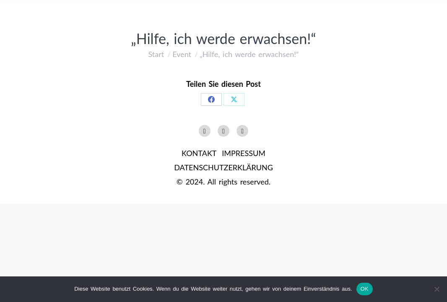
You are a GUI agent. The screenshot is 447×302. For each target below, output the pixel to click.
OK (365, 289)
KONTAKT (199, 153)
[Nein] (436, 289)
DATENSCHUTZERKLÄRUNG (223, 167)
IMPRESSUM (243, 153)
